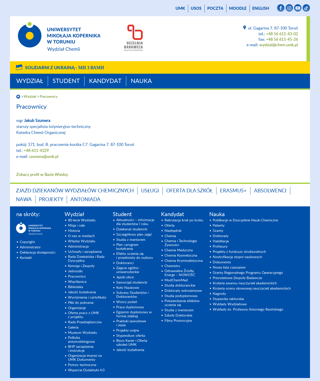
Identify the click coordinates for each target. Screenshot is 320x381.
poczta (215, 8)
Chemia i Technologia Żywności (180, 243)
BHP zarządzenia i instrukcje (81, 349)
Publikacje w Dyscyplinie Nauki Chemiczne (245, 220)
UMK (180, 8)
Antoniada (85, 199)
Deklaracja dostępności (37, 252)
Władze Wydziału (81, 241)
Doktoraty (220, 236)
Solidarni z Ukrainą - (64, 68)
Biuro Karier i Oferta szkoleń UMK (131, 343)
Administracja (78, 246)
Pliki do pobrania (81, 303)
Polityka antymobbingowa (81, 340)
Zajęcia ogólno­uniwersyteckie (128, 270)
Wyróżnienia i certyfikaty (87, 297)
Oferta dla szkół (189, 190)
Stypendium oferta (130, 336)
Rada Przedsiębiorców (85, 322)
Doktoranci (125, 263)
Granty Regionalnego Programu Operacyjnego (248, 273)
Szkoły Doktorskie (178, 315)
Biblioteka (75, 287)
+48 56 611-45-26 (282, 39)
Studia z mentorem (131, 240)
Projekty (51, 199)
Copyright (27, 242)
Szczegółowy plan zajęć (134, 234)
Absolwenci (270, 190)
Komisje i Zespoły (81, 266)
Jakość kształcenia (82, 292)
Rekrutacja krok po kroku (183, 220)
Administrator (30, 247)
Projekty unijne (127, 330)
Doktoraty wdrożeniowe (183, 291)
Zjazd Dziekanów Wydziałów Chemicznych (75, 190)
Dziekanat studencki (131, 229)
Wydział (29, 81)
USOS (196, 8)
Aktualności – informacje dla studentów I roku (135, 222)
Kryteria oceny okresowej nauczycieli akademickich (252, 288)
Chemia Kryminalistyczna (183, 261)
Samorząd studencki (131, 282)
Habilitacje (221, 241)
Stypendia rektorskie (228, 299)
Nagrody (219, 294)
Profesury (220, 246)
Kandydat (105, 81)
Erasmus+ (233, 190)
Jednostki (75, 271)
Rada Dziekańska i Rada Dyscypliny (86, 259)
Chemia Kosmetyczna (180, 255)
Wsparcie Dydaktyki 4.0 (86, 370)
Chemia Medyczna (178, 250)
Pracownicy (49, 96)
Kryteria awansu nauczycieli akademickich (245, 283)
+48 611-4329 (36, 151)
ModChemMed (176, 280)
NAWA (24, 199)
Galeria (73, 327)
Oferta (169, 225)
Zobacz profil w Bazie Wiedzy (42, 175)
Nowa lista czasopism (229, 267)
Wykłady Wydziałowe (229, 304)
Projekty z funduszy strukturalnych (239, 252)
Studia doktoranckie (179, 285)
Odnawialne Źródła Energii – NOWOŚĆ (179, 273)
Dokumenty (222, 262)
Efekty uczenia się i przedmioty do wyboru (134, 256)
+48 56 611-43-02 (282, 34)
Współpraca (77, 282)
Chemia (170, 236)
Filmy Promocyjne (178, 321)
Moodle (237, 8)
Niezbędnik (173, 231)
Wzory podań (126, 302)
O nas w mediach (81, 236)
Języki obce (125, 277)
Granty (218, 231)
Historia (74, 231)
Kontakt (26, 258)
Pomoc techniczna (82, 365)
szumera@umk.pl (43, 157)
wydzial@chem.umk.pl (278, 45)
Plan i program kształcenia (127, 247)
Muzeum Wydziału (82, 333)
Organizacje (77, 308)
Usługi (150, 190)
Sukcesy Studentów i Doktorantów (132, 295)
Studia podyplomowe (180, 296)
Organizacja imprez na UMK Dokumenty (85, 358)
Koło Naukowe (127, 288)
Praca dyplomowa (130, 307)
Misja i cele (76, 225)
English (260, 8)
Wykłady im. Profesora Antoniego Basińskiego (248, 309)
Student (66, 81)
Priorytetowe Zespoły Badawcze (237, 278)
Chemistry (172, 266)
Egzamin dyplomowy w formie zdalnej (134, 314)
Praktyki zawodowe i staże (131, 323)
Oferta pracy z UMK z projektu (83, 315)
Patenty (218, 225)
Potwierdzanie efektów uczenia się (182, 303)
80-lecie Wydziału (82, 220)
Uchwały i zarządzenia (85, 252)
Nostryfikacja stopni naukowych (237, 257)
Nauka (141, 81)
